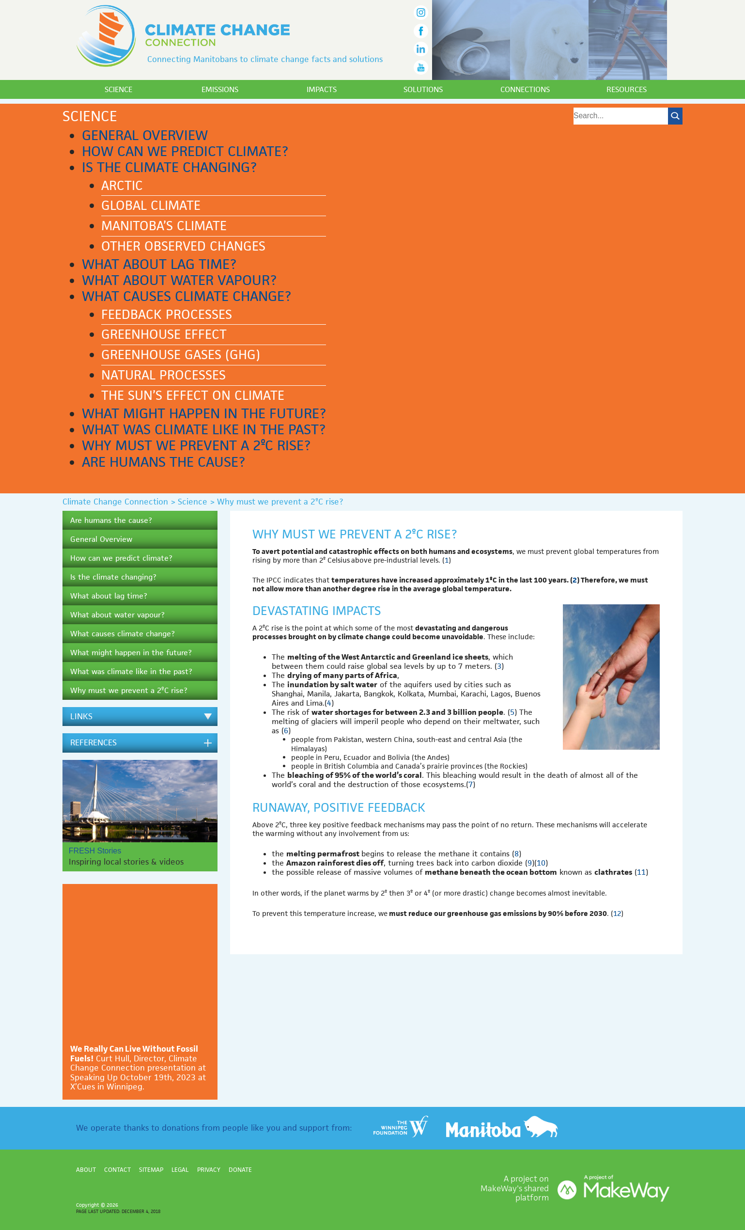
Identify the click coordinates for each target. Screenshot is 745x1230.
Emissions (220, 89)
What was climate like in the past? (204, 429)
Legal (179, 1170)
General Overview (145, 135)
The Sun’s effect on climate (192, 395)
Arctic (122, 185)
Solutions (423, 89)
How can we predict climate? (185, 151)
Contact (117, 1170)
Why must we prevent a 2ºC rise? (196, 445)
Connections (525, 89)
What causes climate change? (186, 296)
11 (641, 872)
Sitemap (151, 1170)
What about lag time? (159, 264)
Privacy (208, 1170)
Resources (626, 89)
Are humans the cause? (163, 462)
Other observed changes (183, 246)
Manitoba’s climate (164, 226)
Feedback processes (166, 314)
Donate (240, 1170)
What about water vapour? (179, 280)
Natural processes (163, 375)
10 (541, 863)
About (86, 1170)
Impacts (322, 89)
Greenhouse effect (164, 334)
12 (617, 913)
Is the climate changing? (169, 167)
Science (118, 89)
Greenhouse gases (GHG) (180, 355)
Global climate (151, 205)
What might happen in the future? (204, 413)
